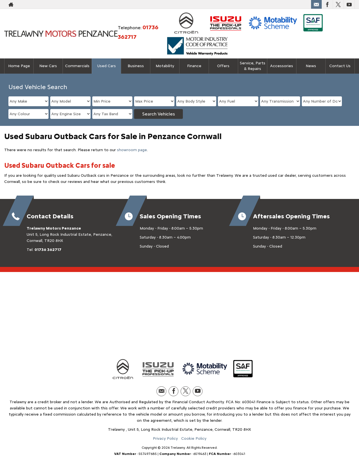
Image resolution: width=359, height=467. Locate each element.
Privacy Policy (165, 438)
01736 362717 (47, 249)
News (311, 66)
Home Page (19, 66)
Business (136, 66)
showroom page (132, 150)
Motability (165, 66)
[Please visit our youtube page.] (349, 4)
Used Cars (106, 66)
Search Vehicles (158, 114)
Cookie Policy (193, 438)
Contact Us (340, 66)
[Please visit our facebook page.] (327, 4)
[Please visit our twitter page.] (338, 4)
